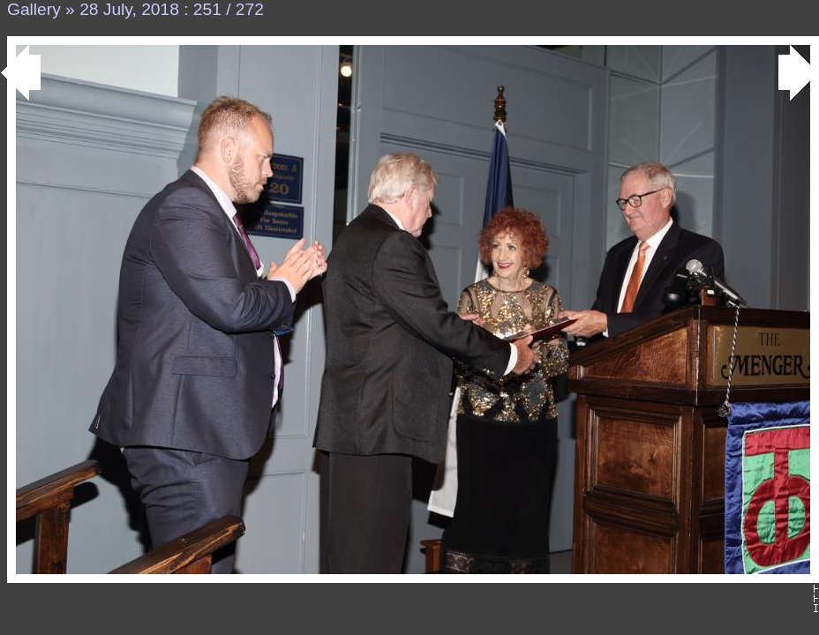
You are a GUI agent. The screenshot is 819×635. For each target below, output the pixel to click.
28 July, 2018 (129, 9)
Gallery (34, 9)
